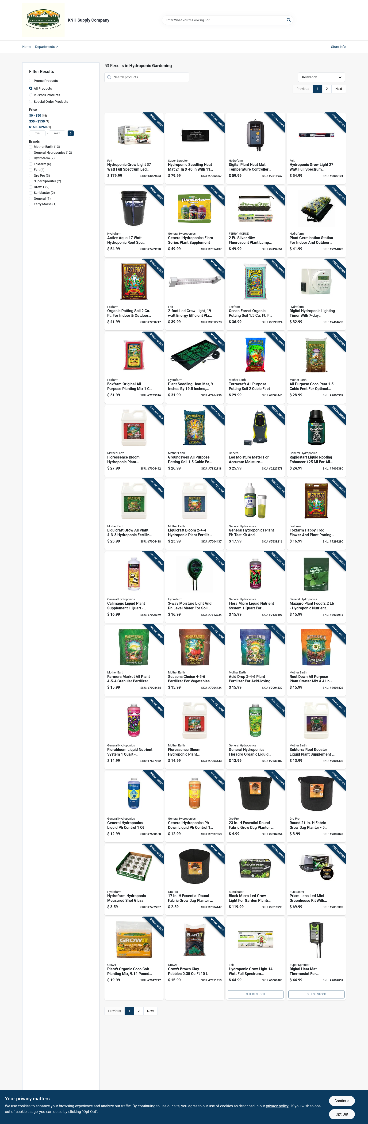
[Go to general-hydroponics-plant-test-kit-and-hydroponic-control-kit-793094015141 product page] (255, 514)
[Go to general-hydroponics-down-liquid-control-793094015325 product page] (194, 806)
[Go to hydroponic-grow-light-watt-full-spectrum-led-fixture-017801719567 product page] (134, 148)
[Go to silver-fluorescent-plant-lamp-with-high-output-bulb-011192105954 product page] (255, 221)
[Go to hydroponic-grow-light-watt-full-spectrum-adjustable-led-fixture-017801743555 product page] (316, 148)
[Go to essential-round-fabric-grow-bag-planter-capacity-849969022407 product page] (255, 806)
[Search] (289, 20)
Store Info (338, 47)
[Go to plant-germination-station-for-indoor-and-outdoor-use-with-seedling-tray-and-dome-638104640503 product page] (316, 221)
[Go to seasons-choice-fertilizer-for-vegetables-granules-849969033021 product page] (194, 660)
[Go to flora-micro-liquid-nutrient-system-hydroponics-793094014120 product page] (255, 587)
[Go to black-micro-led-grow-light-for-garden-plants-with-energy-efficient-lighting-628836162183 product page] (255, 880)
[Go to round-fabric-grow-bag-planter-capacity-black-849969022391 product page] (316, 806)
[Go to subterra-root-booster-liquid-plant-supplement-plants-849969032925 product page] (316, 733)
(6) (42, 164)
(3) (42, 175)
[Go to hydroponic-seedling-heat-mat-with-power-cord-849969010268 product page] (194, 148)
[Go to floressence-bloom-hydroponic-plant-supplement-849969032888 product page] (194, 733)
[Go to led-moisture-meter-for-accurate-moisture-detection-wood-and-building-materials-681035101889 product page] (255, 441)
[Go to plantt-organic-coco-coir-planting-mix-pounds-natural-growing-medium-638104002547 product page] (134, 958)
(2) (47, 181)
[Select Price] (71, 133)
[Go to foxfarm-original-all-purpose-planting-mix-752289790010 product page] (134, 368)
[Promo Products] (30, 80)
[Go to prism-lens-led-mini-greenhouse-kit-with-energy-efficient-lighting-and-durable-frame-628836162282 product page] (316, 880)
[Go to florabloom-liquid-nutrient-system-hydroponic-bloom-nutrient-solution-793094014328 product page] (134, 733)
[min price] (37, 133)
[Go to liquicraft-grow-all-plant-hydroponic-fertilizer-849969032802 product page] (134, 514)
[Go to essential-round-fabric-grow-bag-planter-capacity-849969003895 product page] (194, 880)
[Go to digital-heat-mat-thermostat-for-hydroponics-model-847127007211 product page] (316, 958)
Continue (341, 1101)
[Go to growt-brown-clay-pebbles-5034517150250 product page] (194, 958)
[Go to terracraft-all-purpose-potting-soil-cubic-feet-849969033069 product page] (255, 368)
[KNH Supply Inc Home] (43, 20)
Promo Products (46, 81)
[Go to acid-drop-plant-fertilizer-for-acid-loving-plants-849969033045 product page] (255, 660)
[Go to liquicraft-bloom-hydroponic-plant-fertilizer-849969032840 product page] (194, 514)
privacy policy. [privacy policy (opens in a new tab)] (277, 1106)
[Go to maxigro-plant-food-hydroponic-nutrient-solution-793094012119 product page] (316, 587)
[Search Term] (227, 20)
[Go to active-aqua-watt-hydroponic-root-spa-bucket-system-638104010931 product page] (134, 221)
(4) (39, 170)
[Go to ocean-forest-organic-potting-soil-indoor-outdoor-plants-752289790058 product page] (255, 295)
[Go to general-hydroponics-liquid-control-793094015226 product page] (134, 806)
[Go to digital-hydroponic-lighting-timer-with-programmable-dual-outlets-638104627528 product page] (316, 295)
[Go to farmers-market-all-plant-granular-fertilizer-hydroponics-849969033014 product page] (134, 660)
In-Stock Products (47, 95)
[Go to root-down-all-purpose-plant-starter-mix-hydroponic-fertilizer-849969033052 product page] (316, 660)
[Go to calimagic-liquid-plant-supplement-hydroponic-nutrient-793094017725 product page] (134, 587)
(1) (42, 198)
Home (26, 47)
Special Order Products (51, 101)
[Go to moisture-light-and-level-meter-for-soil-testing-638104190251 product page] (194, 587)
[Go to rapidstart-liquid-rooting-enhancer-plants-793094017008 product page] (316, 441)
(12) (53, 152)
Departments (45, 47)
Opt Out (342, 1114)
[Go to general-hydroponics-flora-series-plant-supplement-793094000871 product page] (194, 221)
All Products (43, 88)
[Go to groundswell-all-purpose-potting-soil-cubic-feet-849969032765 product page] (194, 441)
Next (338, 89)
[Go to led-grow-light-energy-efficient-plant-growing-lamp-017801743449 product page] (194, 295)
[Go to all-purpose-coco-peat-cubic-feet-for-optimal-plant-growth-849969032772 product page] (316, 368)
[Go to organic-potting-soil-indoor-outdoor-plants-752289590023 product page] (134, 295)
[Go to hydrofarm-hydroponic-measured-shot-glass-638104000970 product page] (134, 880)
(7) (44, 158)
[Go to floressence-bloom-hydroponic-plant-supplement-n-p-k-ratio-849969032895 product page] (134, 441)
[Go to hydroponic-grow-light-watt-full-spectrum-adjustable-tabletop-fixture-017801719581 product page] (255, 958)
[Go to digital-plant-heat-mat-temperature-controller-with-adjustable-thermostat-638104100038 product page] (255, 148)
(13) (47, 147)
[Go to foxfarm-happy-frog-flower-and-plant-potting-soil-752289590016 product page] (316, 514)
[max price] (57, 133)
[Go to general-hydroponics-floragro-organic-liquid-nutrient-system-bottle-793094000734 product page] (255, 733)
